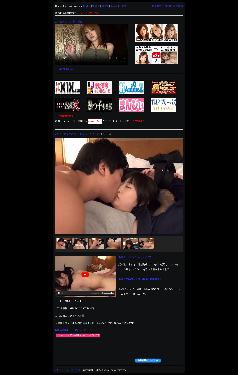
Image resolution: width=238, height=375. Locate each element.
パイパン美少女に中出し (141, 257)
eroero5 (95, 121)
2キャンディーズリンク (68, 370)
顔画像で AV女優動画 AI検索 (167, 6)
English (87, 6)
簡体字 (105, 6)
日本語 (123, 6)
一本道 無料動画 (64, 69)
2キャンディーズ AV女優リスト (72, 133)
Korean (114, 6)
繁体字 (96, 6)
